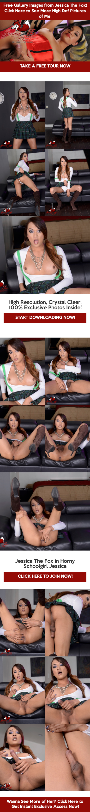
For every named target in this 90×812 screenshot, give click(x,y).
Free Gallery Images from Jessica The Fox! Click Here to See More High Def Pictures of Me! (45, 11)
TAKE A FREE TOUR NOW (45, 66)
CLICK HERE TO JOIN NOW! (45, 576)
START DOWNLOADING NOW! (45, 318)
